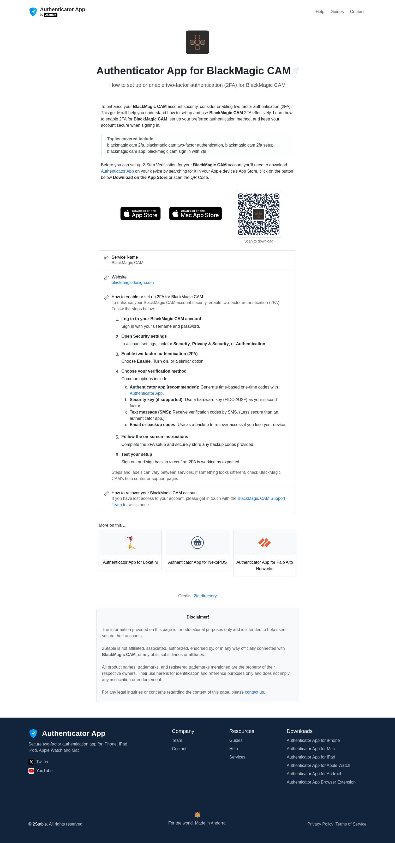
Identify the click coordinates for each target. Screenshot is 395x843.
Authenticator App (117, 171)
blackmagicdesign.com (133, 282)
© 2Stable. (38, 824)
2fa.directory (205, 596)
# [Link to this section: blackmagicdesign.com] (295, 70)
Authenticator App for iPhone (313, 740)
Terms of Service (351, 824)
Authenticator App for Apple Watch (318, 765)
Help (320, 11)
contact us (254, 692)
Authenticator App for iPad (311, 757)
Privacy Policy (320, 824)
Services (237, 757)
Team (177, 740)
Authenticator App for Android (314, 774)
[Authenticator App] (66, 733)
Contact (357, 11)
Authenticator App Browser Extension (321, 782)
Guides (337, 11)
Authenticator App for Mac (311, 749)
